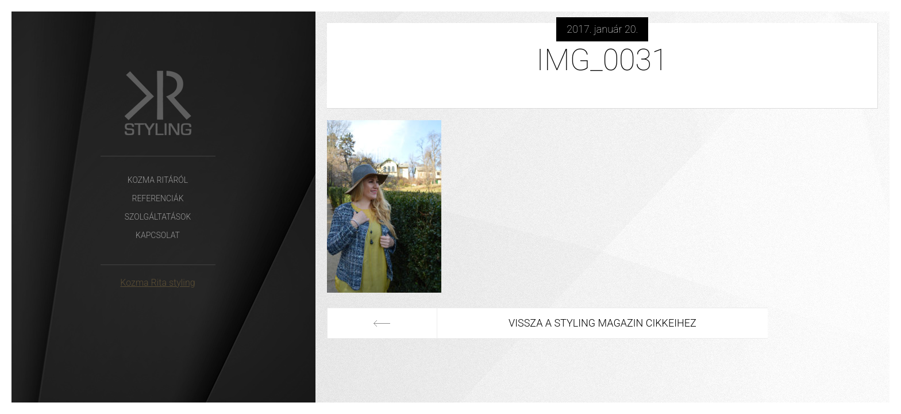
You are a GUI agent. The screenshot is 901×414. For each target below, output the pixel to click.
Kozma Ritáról (158, 180)
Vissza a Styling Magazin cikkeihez (602, 323)
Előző (382, 323)
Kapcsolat (158, 235)
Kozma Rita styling (157, 282)
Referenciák (157, 198)
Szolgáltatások (158, 216)
